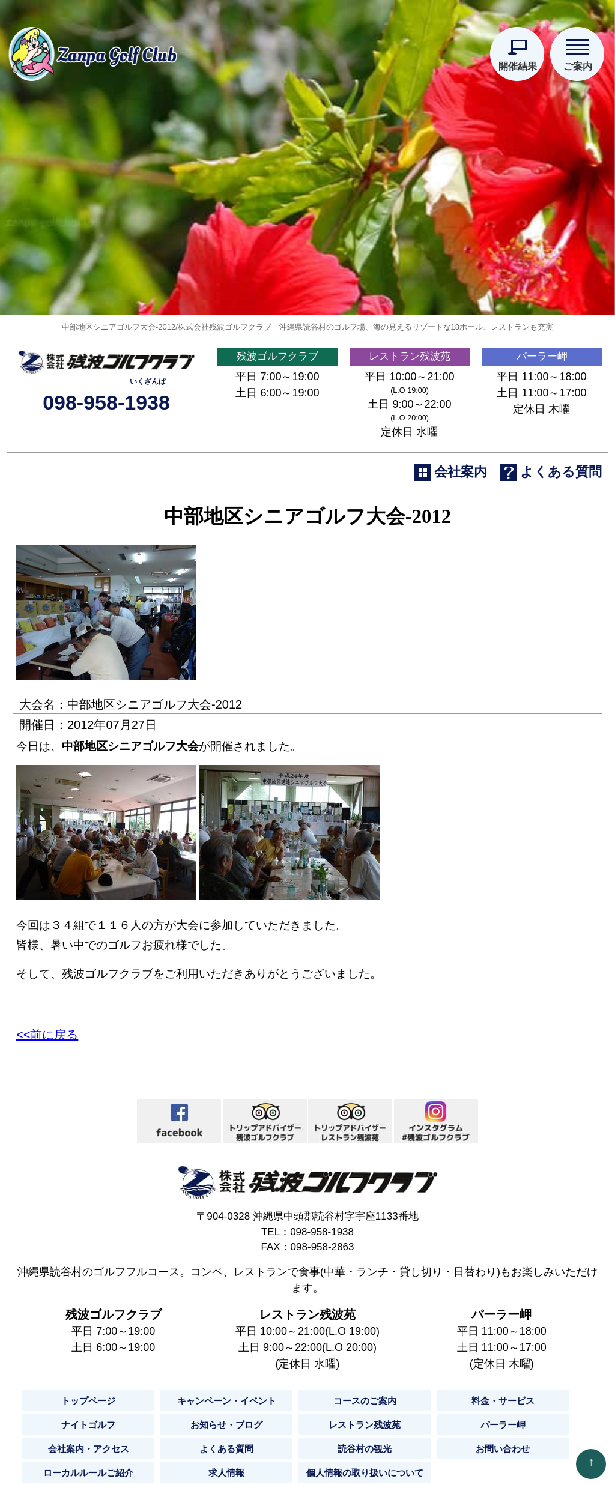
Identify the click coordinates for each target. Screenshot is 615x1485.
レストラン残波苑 (409, 413)
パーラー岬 (542, 413)
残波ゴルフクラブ (277, 413)
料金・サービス (502, 1462)
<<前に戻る (47, 1095)
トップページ (88, 1462)
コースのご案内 (364, 1462)
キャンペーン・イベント (226, 1462)
